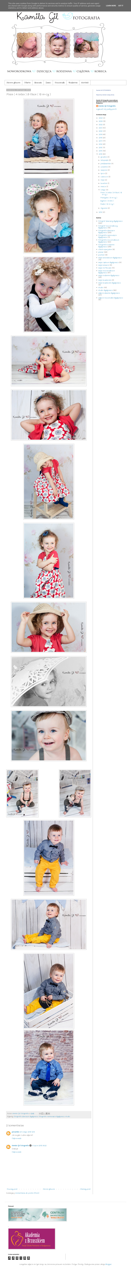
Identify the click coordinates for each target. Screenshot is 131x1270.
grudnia (104, 157)
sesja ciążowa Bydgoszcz (108, 262)
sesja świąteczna (105, 280)
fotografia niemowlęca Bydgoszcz (52, 1117)
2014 (101, 151)
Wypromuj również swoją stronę (105, 94)
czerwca (104, 177)
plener (100, 252)
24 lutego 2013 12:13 (27, 1132)
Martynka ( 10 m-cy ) (108, 198)
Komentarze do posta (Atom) (27, 1193)
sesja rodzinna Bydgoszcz (108, 275)
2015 (101, 147)
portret (101, 255)
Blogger (108, 1264)
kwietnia (104, 183)
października (106, 163)
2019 (100, 134)
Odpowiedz (16, 1138)
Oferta (27, 82)
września (104, 167)
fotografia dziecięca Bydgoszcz (26, 1117)
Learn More (111, 6)
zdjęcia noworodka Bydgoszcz (110, 298)
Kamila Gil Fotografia (20, 1145)
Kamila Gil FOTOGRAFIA (103, 90)
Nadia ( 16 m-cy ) (107, 204)
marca (104, 186)
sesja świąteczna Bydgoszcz (109, 283)
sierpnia (104, 170)
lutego (103, 190)
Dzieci (48, 82)
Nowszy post (12, 1189)
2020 (101, 131)
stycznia (104, 208)
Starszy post (85, 1189)
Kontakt (85, 82)
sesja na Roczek (104, 268)
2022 (101, 124)
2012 (101, 212)
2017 (101, 141)
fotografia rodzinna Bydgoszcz (106, 246)
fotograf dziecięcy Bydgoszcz (110, 221)
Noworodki (60, 82)
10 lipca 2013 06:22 (39, 1145)
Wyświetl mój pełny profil (106, 109)
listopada (105, 160)
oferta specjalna (105, 249)
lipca (103, 173)
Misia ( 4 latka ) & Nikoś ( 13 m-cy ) (111, 193)
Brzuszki (38, 82)
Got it (120, 6)
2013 (101, 154)
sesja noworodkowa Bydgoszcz (106, 272)
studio (67, 1117)
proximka (15, 1132)
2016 (101, 144)
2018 (101, 138)
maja (103, 180)
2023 (101, 121)
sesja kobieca (103, 265)
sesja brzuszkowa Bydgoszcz (110, 258)
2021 (101, 128)
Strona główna (13, 82)
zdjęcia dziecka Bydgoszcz (109, 293)
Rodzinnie (73, 82)
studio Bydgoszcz (105, 290)
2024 (101, 118)
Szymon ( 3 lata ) (107, 201)
